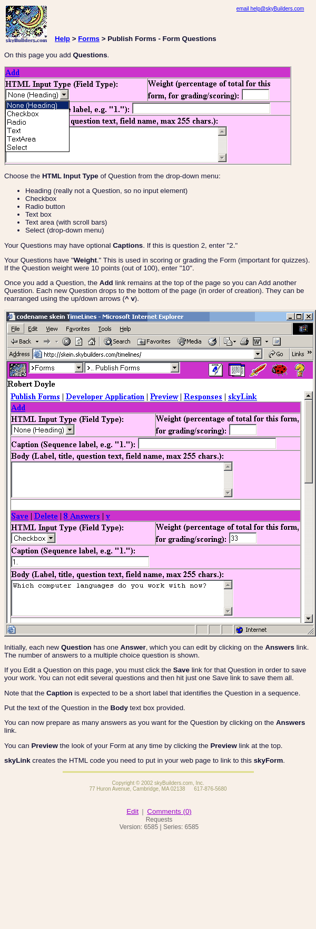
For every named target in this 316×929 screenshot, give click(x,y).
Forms (89, 39)
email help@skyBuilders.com (270, 9)
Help (62, 39)
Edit (132, 811)
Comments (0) (169, 811)
